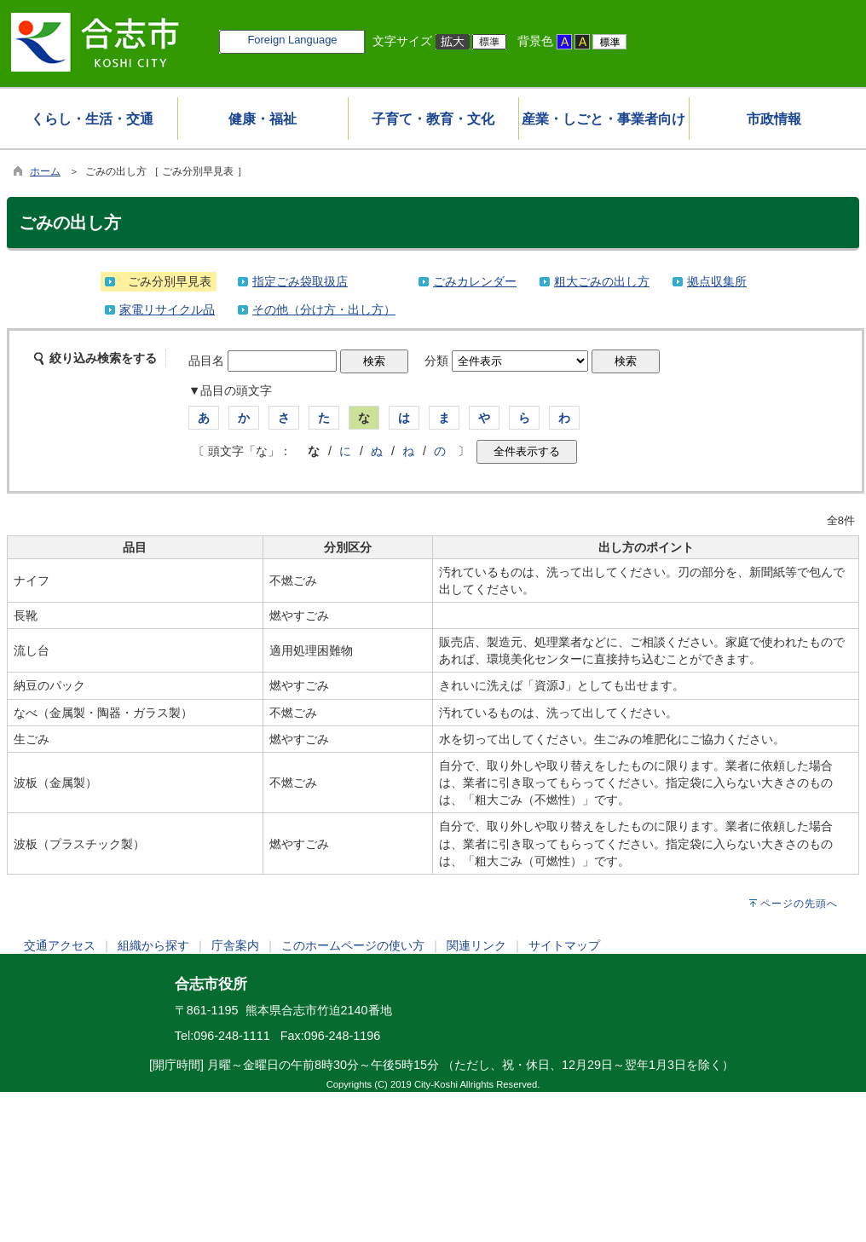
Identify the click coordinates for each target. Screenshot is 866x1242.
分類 (436, 360)
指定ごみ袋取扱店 (300, 281)
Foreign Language (292, 39)
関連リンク (476, 945)
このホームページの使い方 (352, 945)
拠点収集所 (717, 281)
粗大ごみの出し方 (602, 281)
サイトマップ (564, 945)
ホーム (45, 171)
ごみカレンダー (475, 281)
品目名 (206, 360)
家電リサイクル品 (167, 309)
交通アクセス (59, 945)
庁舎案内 (235, 945)
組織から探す (153, 945)
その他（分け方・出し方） (323, 309)
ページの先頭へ (799, 903)
